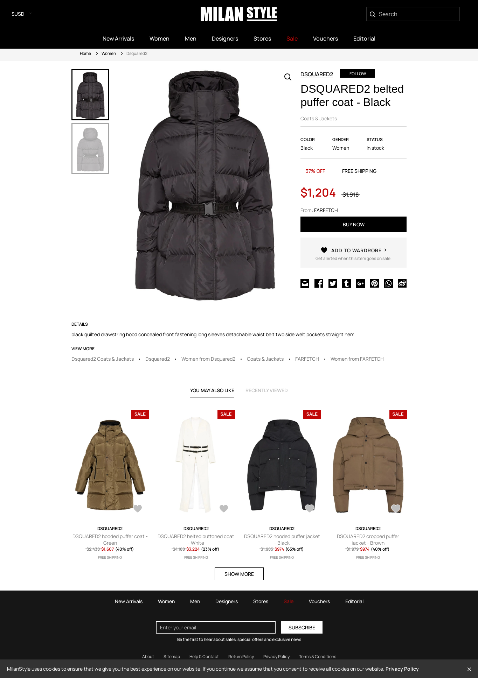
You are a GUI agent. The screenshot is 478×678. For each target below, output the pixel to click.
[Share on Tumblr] (346, 284)
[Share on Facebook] (318, 284)
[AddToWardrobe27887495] (309, 509)
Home (85, 53)
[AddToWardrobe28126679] (223, 509)
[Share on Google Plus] (360, 284)
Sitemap (172, 656)
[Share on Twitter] (332, 284)
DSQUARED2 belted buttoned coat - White (196, 539)
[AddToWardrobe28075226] (137, 509)
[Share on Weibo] (402, 284)
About (148, 656)
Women (109, 53)
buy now (354, 224)
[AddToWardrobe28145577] (353, 257)
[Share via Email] (304, 284)
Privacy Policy (402, 668)
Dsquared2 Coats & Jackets (102, 358)
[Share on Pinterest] (374, 284)
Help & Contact (204, 656)
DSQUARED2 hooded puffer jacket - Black (282, 539)
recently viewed (266, 390)
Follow (357, 74)
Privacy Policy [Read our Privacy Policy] (276, 656)
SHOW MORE (239, 574)
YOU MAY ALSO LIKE (212, 390)
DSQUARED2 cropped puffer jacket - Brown (368, 539)
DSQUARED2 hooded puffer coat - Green (110, 539)
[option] (90, 94)
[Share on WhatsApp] (388, 284)
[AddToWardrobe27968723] (395, 509)
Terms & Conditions (317, 656)
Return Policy (241, 656)
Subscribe (302, 627)
